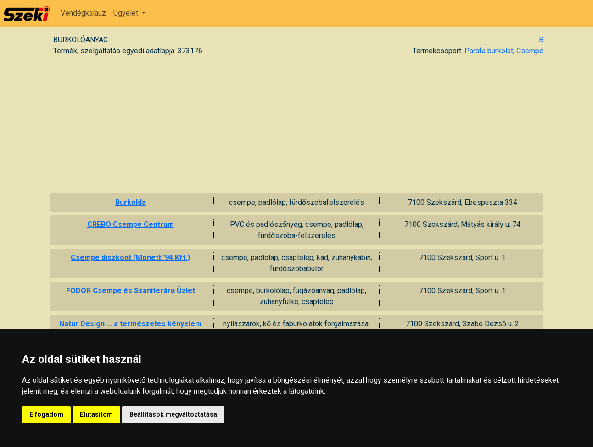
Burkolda (130, 202)
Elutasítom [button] (96, 414)
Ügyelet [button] (126, 13)
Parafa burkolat (488, 50)
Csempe (529, 50)
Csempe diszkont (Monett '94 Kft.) (130, 257)
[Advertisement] (296, 124)
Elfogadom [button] (46, 414)
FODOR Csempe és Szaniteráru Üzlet (130, 290)
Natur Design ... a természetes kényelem (130, 323)
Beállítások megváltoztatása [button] (173, 414)
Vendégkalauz (83, 13)
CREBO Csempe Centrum (130, 224)
